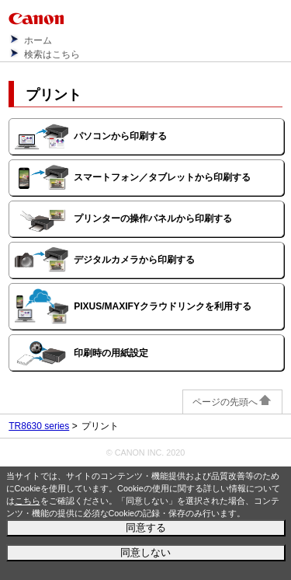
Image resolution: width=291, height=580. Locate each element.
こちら (27, 500)
